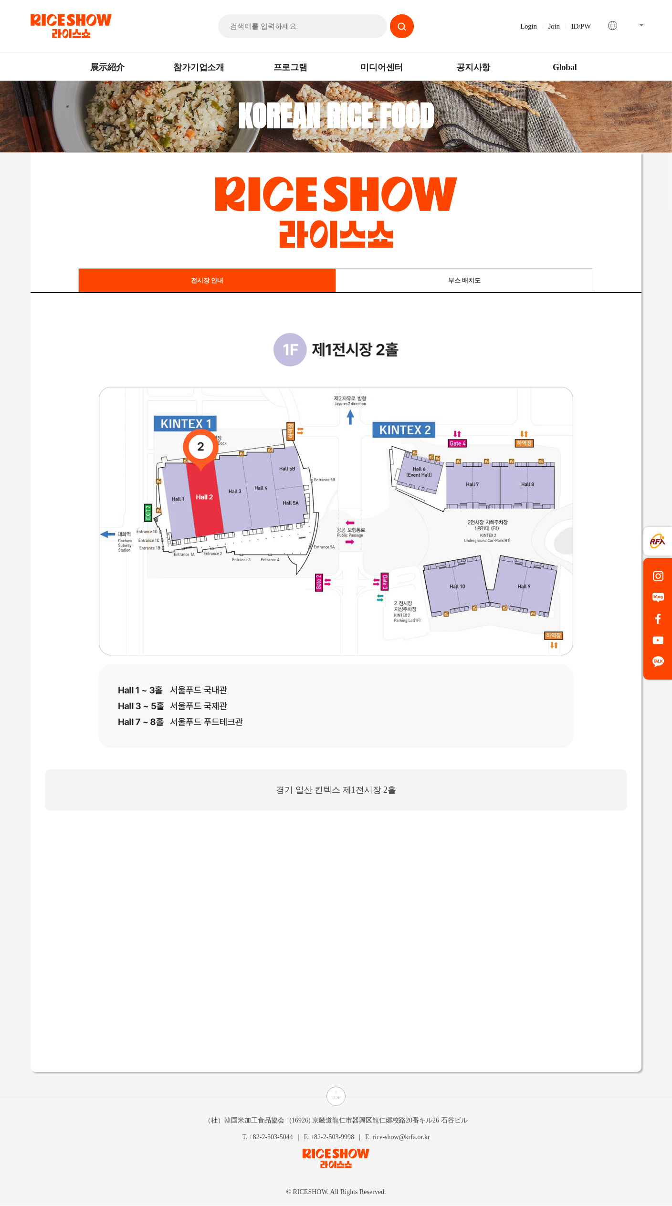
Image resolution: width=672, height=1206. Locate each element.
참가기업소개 (198, 67)
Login (528, 26)
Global (565, 67)
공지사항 (473, 67)
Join (554, 26)
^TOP (336, 1095)
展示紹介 (107, 67)
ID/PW (581, 26)
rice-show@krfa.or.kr (401, 1136)
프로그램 (290, 67)
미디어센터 (381, 67)
